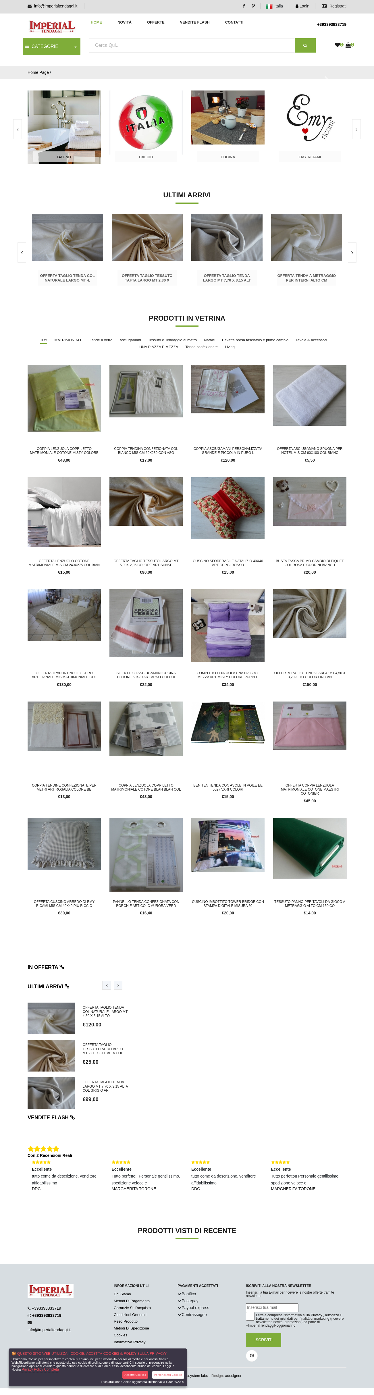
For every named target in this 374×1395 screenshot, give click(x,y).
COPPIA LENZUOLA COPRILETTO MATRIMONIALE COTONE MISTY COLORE (64, 451)
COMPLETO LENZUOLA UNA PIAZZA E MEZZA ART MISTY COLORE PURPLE (228, 675)
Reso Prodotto (126, 1321)
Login (302, 6)
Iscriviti (264, 1340)
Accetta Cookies (135, 1375)
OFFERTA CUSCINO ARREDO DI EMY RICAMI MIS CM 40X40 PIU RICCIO (64, 904)
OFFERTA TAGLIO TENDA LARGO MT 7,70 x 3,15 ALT (227, 277)
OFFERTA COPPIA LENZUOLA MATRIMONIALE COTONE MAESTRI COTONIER (310, 789)
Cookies (120, 1335)
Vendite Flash (194, 22)
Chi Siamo (122, 1294)
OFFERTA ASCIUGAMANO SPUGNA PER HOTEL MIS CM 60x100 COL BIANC (309, 451)
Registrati (334, 6)
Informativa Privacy (130, 1342)
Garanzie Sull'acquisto (132, 1308)
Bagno (64, 157)
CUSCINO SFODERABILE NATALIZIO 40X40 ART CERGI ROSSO (228, 563)
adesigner (233, 1375)
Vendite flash (51, 1117)
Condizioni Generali (130, 1315)
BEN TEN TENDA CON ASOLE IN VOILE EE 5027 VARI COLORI (228, 787)
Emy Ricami (310, 157)
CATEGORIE (41, 46)
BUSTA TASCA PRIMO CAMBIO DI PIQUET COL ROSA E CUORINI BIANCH (310, 563)
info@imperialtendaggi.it (55, 6)
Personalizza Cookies (168, 1375)
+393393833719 (331, 24)
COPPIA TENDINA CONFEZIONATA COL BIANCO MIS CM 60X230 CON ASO (146, 451)
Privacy (316, 1315)
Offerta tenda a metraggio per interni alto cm (306, 277)
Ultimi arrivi (49, 986)
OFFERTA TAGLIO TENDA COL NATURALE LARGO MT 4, (67, 277)
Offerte (156, 22)
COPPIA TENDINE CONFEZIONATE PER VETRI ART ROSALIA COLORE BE (64, 787)
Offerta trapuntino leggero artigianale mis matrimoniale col (64, 675)
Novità (124, 22)
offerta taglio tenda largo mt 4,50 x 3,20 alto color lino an (309, 675)
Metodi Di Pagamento (132, 1301)
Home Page (38, 72)
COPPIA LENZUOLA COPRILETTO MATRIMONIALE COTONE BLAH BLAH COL (146, 787)
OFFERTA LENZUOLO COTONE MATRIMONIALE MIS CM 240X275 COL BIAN (64, 563)
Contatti (234, 22)
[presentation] (356, 129)
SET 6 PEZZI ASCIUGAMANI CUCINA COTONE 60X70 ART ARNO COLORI (146, 675)
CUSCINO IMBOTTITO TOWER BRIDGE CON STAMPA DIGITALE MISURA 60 (228, 904)
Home (96, 22)
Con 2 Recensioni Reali (50, 1155)
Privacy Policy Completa (40, 1369)
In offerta (46, 967)
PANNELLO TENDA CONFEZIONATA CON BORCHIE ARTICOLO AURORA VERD (146, 904)
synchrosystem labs (191, 1375)
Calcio (146, 157)
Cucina (228, 157)
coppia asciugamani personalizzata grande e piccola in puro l (228, 451)
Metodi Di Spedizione (131, 1328)
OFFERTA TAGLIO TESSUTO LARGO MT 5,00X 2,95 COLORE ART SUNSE (145, 563)
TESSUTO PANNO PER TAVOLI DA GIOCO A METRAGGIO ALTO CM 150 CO (309, 904)
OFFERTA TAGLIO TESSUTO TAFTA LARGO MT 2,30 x (147, 277)
